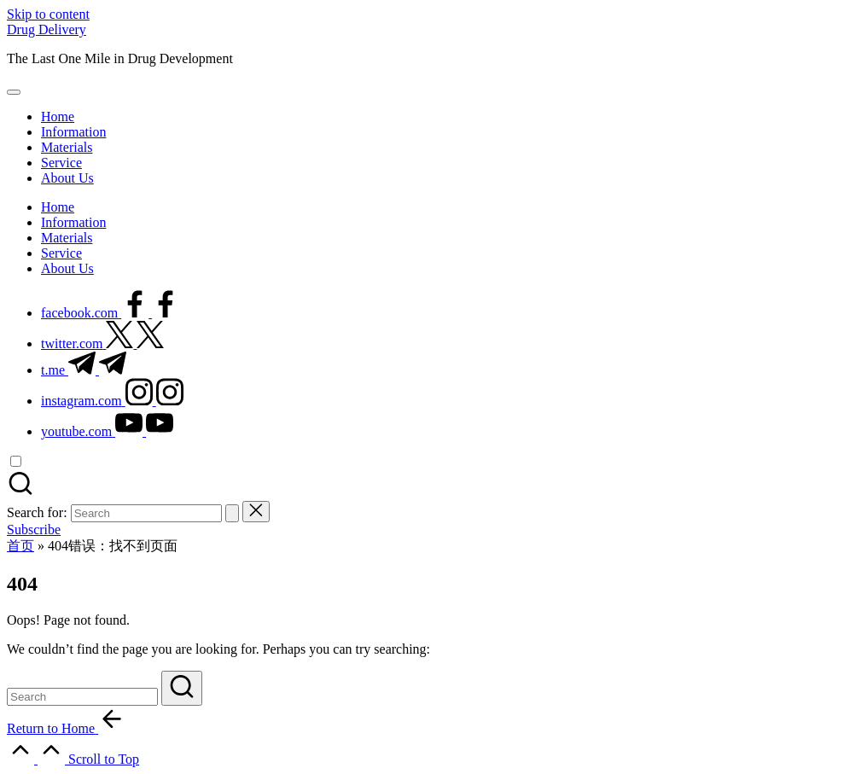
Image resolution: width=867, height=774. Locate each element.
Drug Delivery (46, 29)
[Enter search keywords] (82, 697)
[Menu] (13, 92)
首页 (20, 545)
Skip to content (48, 14)
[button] (232, 513)
